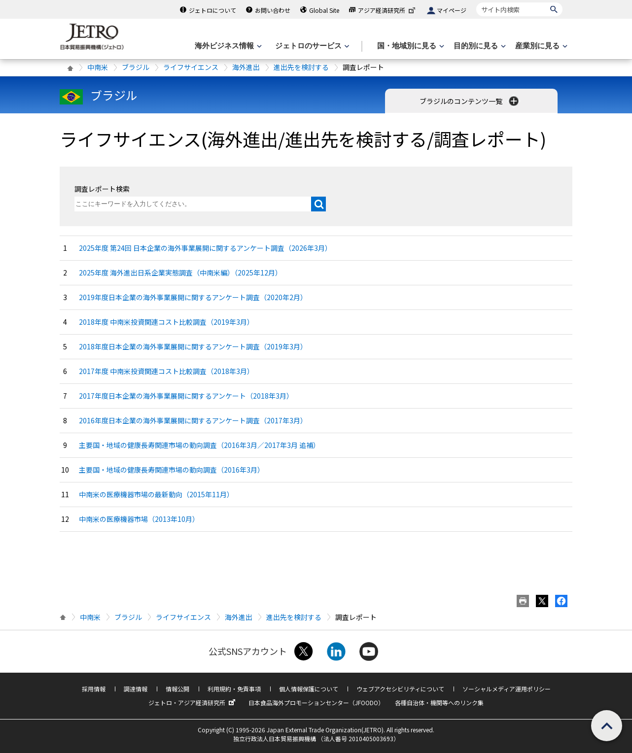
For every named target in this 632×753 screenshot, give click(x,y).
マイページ (451, 10)
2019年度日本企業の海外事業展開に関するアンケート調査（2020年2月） (193, 297)
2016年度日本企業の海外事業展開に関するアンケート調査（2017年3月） (193, 420)
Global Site (324, 10)
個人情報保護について (308, 689)
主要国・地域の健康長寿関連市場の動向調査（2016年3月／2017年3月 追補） (199, 445)
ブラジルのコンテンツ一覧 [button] (470, 101)
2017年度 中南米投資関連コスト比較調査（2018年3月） (166, 371)
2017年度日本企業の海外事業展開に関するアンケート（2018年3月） (186, 396)
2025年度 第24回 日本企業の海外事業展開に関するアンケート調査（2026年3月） (205, 248)
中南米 (97, 67)
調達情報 (135, 689)
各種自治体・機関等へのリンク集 (439, 702)
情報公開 (177, 689)
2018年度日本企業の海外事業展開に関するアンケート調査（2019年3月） (193, 346)
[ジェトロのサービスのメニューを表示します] (311, 46)
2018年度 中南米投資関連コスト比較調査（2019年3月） (166, 322)
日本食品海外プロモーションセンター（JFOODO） (316, 702)
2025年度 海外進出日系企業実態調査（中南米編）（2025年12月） (180, 272)
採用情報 (93, 689)
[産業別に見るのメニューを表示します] (540, 46)
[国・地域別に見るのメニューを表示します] (409, 46)
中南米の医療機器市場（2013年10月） (139, 519)
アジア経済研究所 (387, 10)
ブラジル (135, 67)
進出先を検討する (301, 67)
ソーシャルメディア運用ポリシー (506, 689)
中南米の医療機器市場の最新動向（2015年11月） (156, 494)
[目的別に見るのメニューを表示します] (479, 46)
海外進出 (246, 67)
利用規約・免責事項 (234, 689)
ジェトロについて (212, 10)
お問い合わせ (272, 10)
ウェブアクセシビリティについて (400, 689)
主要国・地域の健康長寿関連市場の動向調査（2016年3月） (171, 470)
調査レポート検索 (102, 189)
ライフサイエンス (190, 67)
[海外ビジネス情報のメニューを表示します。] (227, 46)
